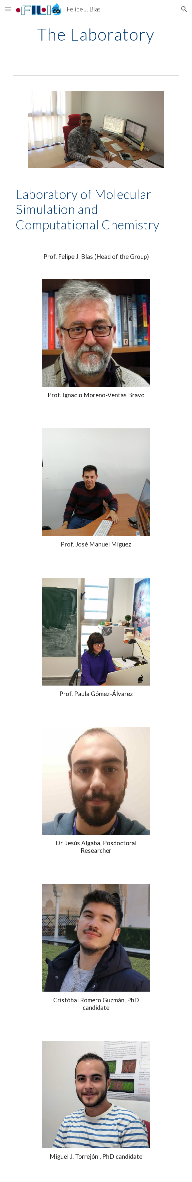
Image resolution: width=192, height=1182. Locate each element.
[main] (96, 34)
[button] (8, 9)
